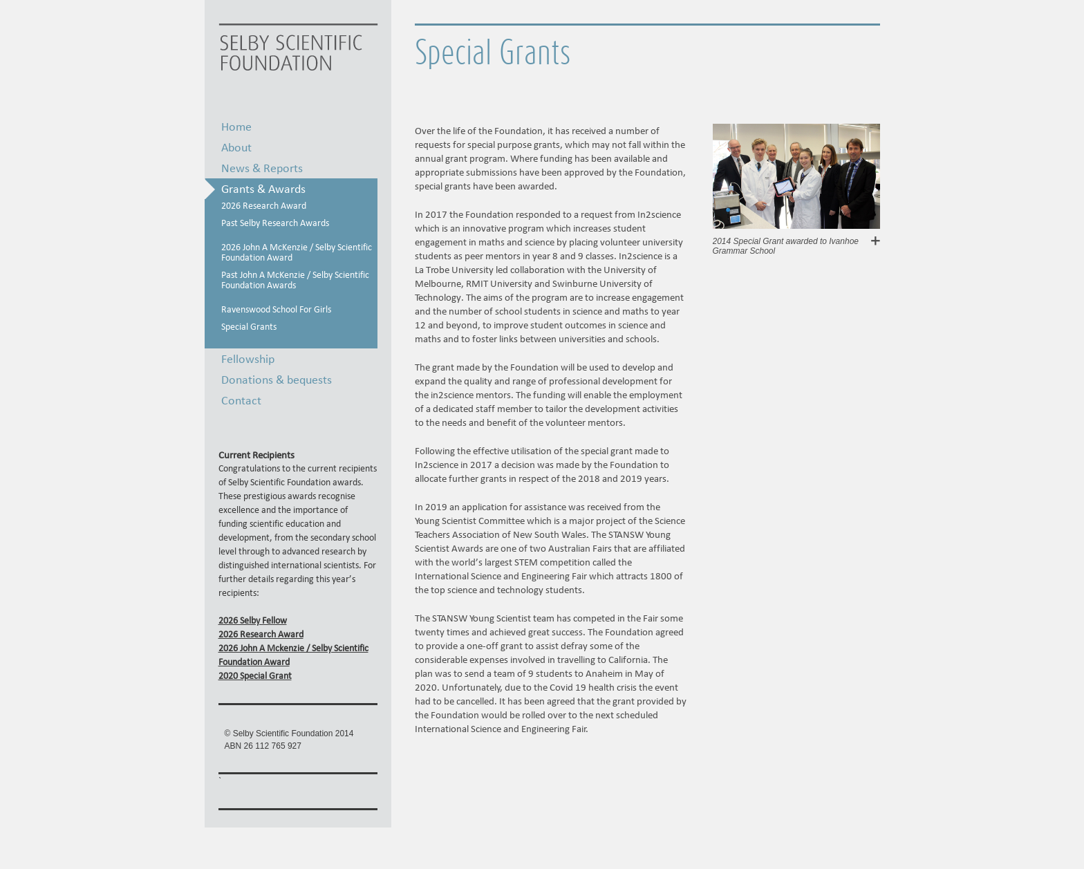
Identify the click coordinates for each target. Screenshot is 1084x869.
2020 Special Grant (255, 676)
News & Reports (262, 167)
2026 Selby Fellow (252, 620)
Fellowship (247, 358)
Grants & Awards (263, 188)
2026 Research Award (260, 634)
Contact (241, 400)
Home (236, 126)
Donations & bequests (276, 379)
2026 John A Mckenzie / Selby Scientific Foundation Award (293, 655)
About (236, 146)
